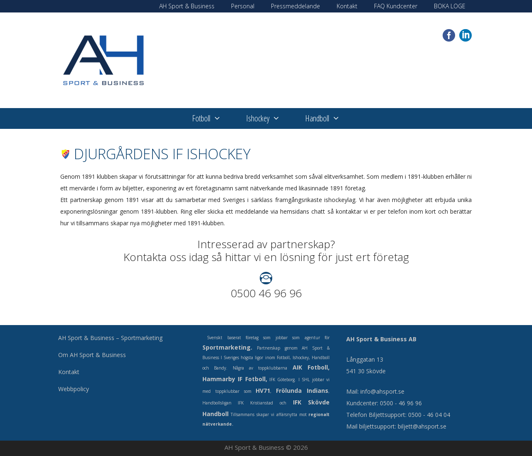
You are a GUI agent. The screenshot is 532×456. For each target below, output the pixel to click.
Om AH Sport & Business (92, 355)
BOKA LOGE (450, 6)
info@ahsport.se (382, 391)
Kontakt (347, 6)
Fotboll (213, 118)
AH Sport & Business (186, 6)
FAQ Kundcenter (395, 6)
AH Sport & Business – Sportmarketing (110, 338)
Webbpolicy (73, 389)
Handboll (328, 118)
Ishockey (269, 118)
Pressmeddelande (295, 6)
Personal (242, 6)
